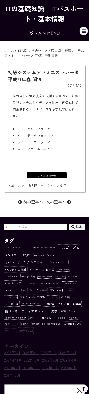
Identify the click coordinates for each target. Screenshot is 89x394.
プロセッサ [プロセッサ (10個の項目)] (57, 290)
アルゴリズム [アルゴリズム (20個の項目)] (68, 247)
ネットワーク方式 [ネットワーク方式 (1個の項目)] (73, 276)
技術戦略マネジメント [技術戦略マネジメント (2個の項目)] (68, 311)
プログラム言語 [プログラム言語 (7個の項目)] (37, 290)
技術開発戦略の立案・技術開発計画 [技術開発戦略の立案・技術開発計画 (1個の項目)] (15, 318)
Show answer (46, 175)
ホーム (9, 50)
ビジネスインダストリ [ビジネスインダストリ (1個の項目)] (53, 283)
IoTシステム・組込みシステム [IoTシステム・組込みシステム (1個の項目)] (14, 248)
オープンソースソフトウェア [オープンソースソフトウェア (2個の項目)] (57, 262)
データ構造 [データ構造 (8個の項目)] (28, 276)
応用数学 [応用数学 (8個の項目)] (49, 304)
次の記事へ (58, 202)
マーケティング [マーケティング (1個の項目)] (52, 297)
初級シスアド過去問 (46, 50)
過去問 (23, 50)
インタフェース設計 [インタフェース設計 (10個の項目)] (18, 255)
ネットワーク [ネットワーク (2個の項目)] (60, 276)
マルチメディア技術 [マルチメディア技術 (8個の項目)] (32, 297)
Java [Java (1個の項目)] (27, 248)
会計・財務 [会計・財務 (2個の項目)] (64, 297)
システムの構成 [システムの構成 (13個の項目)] (16, 269)
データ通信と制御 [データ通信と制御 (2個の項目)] (45, 276)
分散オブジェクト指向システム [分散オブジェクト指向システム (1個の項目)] (31, 304)
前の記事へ (30, 202)
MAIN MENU (44, 32)
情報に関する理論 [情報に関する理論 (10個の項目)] (69, 304)
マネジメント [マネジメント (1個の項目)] (71, 290)
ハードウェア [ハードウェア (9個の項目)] (13, 283)
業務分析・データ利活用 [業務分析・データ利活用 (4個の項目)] (54, 317)
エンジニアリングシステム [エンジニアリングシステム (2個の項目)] (44, 255)
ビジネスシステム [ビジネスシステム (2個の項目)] (69, 283)
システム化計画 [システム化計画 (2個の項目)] (63, 269)
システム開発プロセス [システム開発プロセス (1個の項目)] (11, 276)
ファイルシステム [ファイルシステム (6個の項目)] (15, 290)
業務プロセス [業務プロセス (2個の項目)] (34, 318)
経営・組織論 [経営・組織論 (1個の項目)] (73, 318)
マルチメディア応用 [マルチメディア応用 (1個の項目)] (11, 297)
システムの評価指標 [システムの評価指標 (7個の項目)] (42, 269)
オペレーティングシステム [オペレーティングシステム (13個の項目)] (24, 262)
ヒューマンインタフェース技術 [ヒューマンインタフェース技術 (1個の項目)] (34, 283)
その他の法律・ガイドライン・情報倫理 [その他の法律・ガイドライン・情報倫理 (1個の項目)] (43, 248)
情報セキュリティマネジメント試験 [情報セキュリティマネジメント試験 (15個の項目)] (31, 311)
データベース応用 (53, 185)
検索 (76, 226)
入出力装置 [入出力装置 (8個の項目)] (12, 304)
